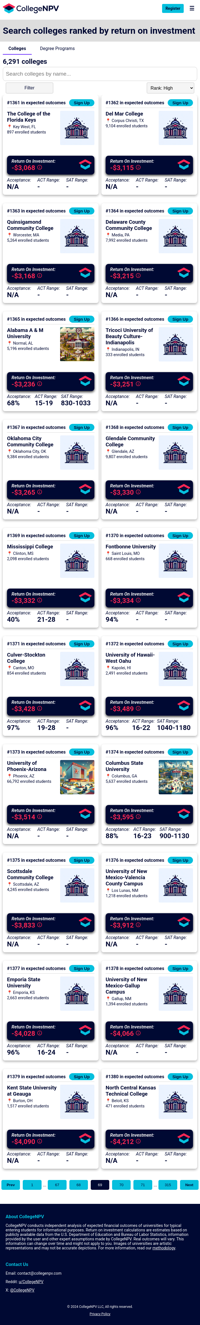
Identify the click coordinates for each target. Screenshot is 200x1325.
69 (100, 1185)
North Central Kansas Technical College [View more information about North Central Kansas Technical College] (131, 1091)
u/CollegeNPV (31, 1281)
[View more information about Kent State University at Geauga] (77, 1117)
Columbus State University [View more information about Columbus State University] (124, 766)
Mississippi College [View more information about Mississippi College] (30, 547)
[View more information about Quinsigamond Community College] (77, 251)
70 (121, 1185)
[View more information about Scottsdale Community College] (77, 901)
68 (78, 1185)
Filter (29, 87)
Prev (11, 1185)
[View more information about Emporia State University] (77, 1009)
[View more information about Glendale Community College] (176, 468)
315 (168, 1185)
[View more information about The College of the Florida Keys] (77, 143)
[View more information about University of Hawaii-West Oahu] (176, 684)
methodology (164, 1248)
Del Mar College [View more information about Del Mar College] (124, 114)
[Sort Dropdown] (170, 88)
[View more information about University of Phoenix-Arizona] (77, 792)
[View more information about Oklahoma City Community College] (77, 468)
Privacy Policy (100, 1314)
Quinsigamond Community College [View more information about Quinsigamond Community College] (30, 225)
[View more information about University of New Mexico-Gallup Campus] (176, 1009)
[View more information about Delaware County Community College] (176, 251)
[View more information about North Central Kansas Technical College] (176, 1117)
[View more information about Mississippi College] (77, 576)
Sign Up (82, 102)
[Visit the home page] (29, 8)
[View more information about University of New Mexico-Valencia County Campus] (176, 901)
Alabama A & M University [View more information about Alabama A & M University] (25, 333)
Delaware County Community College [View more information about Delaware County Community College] (129, 225)
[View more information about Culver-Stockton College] (77, 684)
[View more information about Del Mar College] (176, 143)
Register (172, 8)
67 (57, 1185)
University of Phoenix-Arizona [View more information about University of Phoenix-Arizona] (26, 766)
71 (143, 1185)
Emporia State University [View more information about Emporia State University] (23, 982)
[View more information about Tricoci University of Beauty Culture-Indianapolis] (176, 360)
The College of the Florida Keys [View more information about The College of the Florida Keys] (28, 117)
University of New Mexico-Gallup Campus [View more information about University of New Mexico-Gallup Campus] (126, 985)
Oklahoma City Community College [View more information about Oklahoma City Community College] (30, 441)
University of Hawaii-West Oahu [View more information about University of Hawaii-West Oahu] (130, 658)
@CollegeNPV (22, 1290)
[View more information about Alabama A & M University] (77, 360)
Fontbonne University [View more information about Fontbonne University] (131, 547)
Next (189, 1185)
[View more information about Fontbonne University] (176, 576)
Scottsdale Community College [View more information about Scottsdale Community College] (30, 874)
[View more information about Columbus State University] (176, 792)
